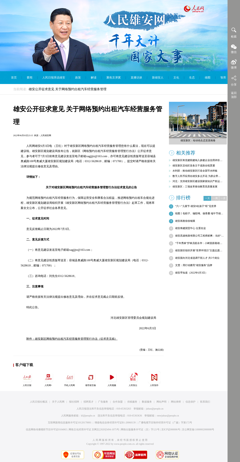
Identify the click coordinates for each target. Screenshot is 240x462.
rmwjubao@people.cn (168, 415)
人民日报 (27, 379)
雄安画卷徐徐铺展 (185, 221)
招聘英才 (88, 401)
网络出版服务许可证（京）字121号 (140, 429)
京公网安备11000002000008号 (198, 429)
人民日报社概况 (38, 401)
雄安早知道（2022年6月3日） (191, 272)
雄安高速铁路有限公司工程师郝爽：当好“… (199, 235)
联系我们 (205, 401)
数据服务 (147, 401)
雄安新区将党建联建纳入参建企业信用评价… (197, 160)
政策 (78, 77)
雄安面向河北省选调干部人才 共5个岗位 (197, 258)
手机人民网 (69, 379)
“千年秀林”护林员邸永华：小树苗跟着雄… (198, 243)
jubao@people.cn (154, 408)
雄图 (207, 77)
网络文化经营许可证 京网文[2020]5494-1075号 (94, 429)
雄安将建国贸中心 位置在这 (190, 228)
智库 (223, 77)
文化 (176, 77)
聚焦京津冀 (113, 77)
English (120, 90)
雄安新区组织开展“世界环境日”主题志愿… (198, 250)
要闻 (29, 77)
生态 (192, 77)
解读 (93, 77)
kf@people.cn (88, 415)
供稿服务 (132, 401)
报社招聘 (74, 401)
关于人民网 (58, 401)
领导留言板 (90, 379)
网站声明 (161, 401)
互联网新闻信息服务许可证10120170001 (70, 422)
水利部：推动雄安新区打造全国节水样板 (195, 170)
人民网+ (48, 379)
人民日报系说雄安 (53, 77)
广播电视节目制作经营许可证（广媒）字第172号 (165, 422)
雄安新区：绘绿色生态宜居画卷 (198, 140)
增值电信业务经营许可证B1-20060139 (115, 422)
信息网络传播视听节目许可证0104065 (46, 429)
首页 (14, 77)
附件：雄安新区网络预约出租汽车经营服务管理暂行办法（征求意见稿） (72, 338)
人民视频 (112, 379)
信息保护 (190, 401)
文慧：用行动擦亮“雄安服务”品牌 (193, 265)
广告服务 (103, 401)
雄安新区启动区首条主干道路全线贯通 (194, 165)
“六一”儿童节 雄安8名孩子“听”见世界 (195, 206)
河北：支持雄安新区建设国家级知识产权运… (197, 181)
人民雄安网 (45, 135)
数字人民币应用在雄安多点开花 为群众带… (197, 176)
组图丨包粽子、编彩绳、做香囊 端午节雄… (199, 213)
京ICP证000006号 (170, 429)
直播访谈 (136, 77)
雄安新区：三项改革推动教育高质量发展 (195, 186)
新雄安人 (157, 77)
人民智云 (133, 379)
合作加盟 (118, 401)
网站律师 (176, 401)
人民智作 (154, 379)
